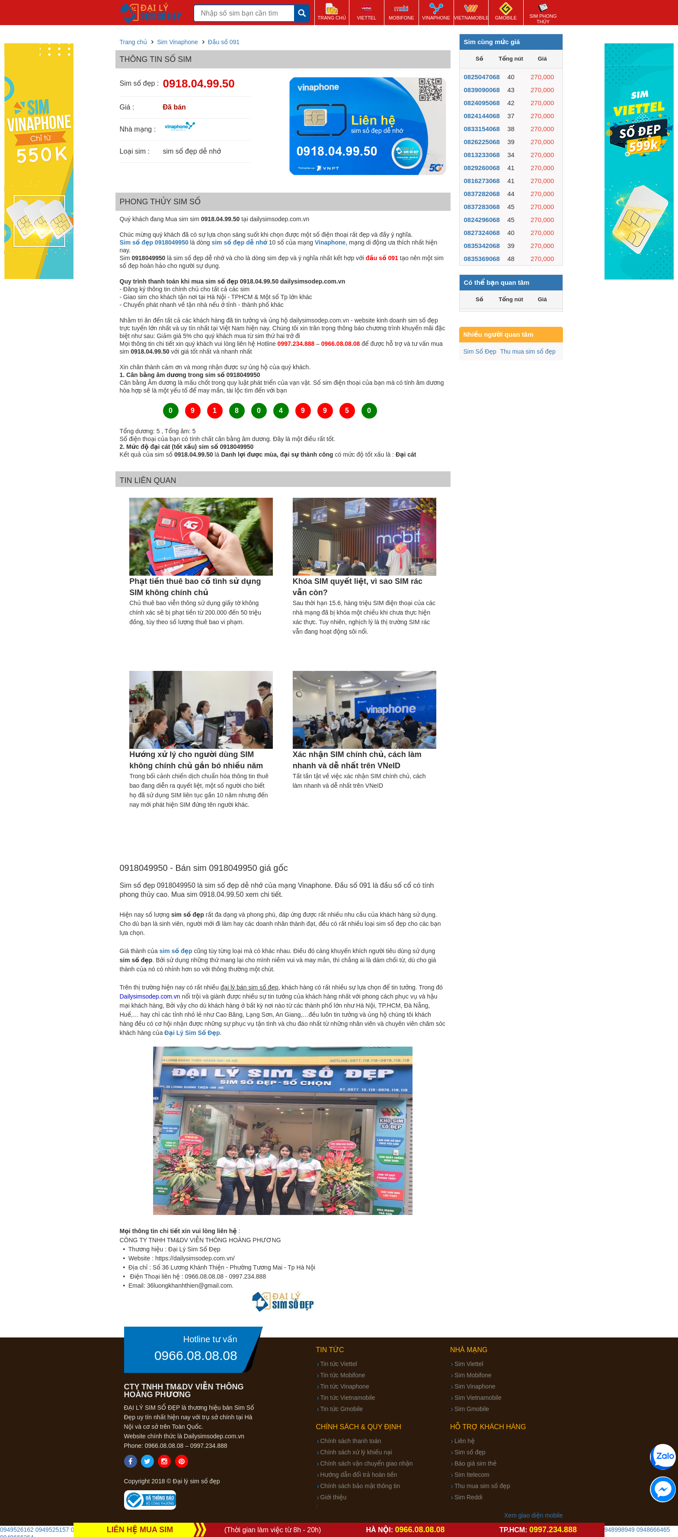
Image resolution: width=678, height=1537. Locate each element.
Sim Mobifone (473, 1375)
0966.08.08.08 (195, 1356)
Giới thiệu (333, 1497)
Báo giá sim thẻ (475, 1463)
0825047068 (482, 77)
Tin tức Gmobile (341, 1408)
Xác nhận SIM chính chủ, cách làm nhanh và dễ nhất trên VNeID (357, 760)
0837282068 (482, 193)
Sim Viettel (468, 1363)
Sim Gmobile (471, 1408)
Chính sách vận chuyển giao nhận (366, 1463)
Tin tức (330, 1349)
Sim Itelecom (471, 1474)
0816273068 (482, 180)
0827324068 (482, 232)
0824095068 (482, 102)
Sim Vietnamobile (478, 1397)
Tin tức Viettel (338, 1363)
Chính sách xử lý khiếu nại (356, 1452)
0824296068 (482, 219)
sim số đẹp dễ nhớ (239, 242)
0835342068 (482, 245)
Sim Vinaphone (475, 1386)
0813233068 (482, 154)
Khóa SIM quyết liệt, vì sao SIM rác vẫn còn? (357, 587)
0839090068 (482, 89)
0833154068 (482, 128)
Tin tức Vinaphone (344, 1386)
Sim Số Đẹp (480, 351)
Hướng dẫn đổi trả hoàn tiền (358, 1474)
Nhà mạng (469, 1349)
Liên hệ (464, 1440)
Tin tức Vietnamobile (347, 1397)
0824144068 (482, 115)
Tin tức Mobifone (342, 1375)
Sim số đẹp (470, 1452)
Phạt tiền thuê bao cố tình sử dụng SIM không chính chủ (195, 587)
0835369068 (482, 258)
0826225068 (482, 141)
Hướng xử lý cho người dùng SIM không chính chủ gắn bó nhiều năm (196, 760)
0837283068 (482, 206)
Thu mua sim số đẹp (527, 351)
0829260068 (482, 167)
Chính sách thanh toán (350, 1440)
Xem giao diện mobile (533, 1515)
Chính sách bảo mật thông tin (360, 1485)
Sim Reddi (468, 1497)
